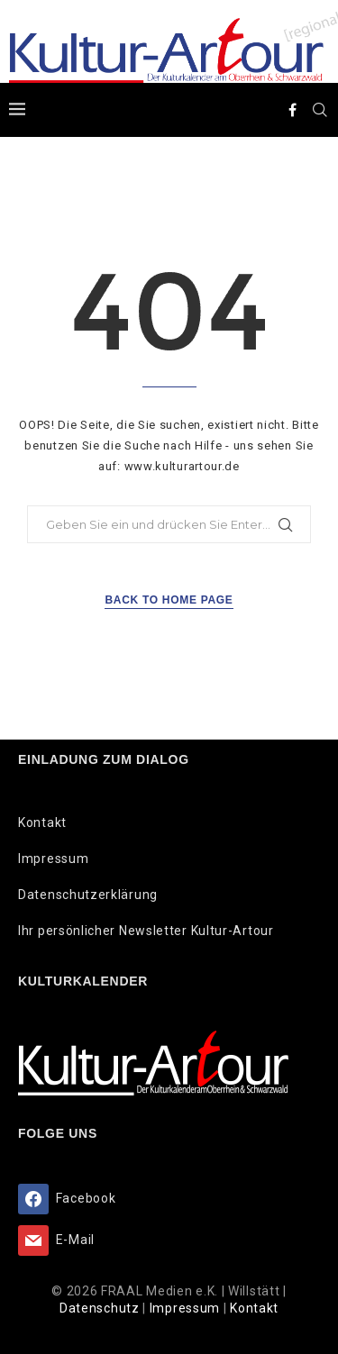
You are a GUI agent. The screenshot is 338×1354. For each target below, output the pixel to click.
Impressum (53, 858)
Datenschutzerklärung (88, 894)
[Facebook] (292, 110)
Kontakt (42, 822)
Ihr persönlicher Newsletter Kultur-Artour (146, 930)
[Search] (320, 110)
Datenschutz (100, 1308)
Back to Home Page (169, 600)
